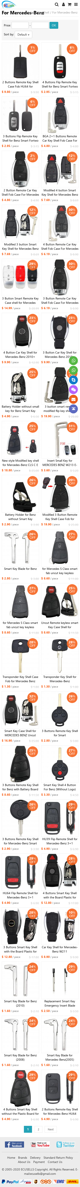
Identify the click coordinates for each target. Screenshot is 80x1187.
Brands (22, 1157)
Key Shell (43, 12)
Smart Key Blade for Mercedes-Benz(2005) (59, 1057)
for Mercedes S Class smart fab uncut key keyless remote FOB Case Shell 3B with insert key (59, 571)
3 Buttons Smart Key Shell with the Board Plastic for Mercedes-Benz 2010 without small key (20, 949)
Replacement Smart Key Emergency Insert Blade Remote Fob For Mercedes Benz (60, 1003)
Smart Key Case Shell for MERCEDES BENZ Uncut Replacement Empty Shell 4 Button (20, 733)
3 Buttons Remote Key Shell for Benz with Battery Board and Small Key (20, 787)
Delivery (35, 1157)
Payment (39, 1162)
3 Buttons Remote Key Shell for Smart (60, 733)
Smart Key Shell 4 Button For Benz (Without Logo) (60, 787)
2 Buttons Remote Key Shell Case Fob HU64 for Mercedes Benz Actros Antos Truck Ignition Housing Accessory (20, 84)
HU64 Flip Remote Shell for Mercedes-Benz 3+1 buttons (20, 895)
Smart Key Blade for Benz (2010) (20, 1003)
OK (54, 25)
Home (30, 12)
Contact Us (55, 1162)
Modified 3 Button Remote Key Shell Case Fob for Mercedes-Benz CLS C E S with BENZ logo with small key (59, 517)
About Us (24, 1162)
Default (23, 34)
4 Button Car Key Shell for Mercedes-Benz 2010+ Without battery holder (20, 354)
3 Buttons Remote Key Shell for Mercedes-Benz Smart (20, 841)
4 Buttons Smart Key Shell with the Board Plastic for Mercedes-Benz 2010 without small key (60, 895)
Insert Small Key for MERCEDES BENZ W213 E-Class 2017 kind (59, 462)
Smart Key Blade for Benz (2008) (20, 1057)
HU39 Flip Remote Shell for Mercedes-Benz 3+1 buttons (59, 841)
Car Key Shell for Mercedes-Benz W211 (60, 949)
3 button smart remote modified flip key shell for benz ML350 (60, 408)
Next (51, 1129)
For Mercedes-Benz (64, 12)
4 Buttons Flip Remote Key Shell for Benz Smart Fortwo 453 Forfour (60, 84)
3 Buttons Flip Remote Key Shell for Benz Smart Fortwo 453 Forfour (20, 138)
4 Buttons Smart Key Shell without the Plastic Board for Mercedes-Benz (20, 1111)
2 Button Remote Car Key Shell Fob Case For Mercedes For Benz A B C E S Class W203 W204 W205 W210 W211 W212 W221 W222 (20, 192)
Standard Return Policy (58, 1157)
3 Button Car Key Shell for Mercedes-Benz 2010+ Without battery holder (60, 354)
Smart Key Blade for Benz (20, 569)
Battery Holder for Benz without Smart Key (20, 517)
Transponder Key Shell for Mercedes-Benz (59, 679)
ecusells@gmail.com (43, 1174)
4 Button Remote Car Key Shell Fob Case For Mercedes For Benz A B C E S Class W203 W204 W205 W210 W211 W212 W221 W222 (60, 246)
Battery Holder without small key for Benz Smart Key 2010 (20, 408)
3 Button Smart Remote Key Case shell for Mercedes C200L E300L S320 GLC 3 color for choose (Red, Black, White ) (20, 300)
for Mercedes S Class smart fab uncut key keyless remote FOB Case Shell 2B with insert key (20, 625)
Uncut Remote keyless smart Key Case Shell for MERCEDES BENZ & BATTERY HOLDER (59, 625)
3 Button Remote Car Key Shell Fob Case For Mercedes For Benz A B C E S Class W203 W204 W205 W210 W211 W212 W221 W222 (60, 300)
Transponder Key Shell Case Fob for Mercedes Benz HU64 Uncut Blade (20, 679)
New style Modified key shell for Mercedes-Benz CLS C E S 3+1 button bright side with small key (20, 462)
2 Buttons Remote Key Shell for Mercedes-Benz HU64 (60, 1111)
